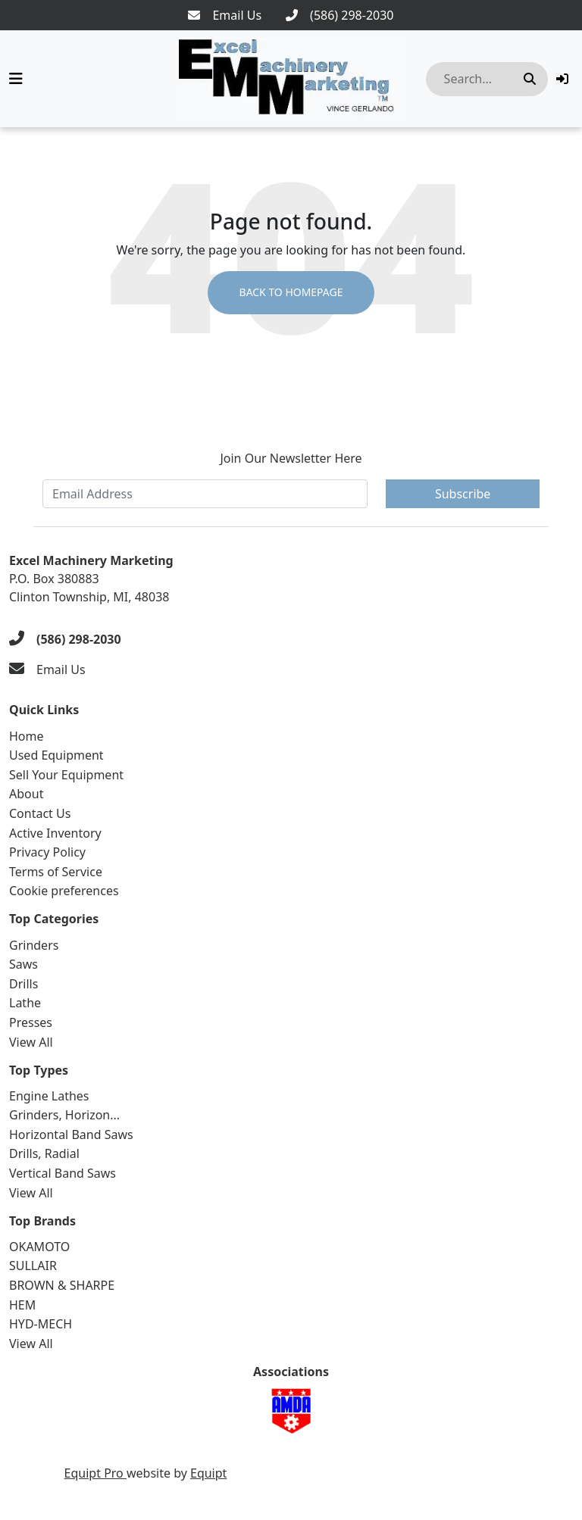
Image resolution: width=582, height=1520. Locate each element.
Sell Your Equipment (66, 774)
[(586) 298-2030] (339, 15)
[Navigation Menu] (16, 78)
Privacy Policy (47, 852)
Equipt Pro (95, 1473)
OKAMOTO (39, 1246)
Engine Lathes (49, 1096)
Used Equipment (56, 755)
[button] (562, 78)
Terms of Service (55, 871)
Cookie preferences (64, 890)
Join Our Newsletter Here (290, 458)
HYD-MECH (40, 1324)
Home (26, 736)
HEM (22, 1305)
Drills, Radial (44, 1153)
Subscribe (462, 493)
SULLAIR (33, 1265)
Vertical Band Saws (62, 1173)
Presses (30, 1022)
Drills (23, 983)
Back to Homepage (291, 293)
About (26, 793)
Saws (23, 964)
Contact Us (39, 813)
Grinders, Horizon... (64, 1114)
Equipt (208, 1473)
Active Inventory (55, 833)
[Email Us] (224, 15)
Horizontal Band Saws (71, 1134)
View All (31, 1042)
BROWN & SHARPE (61, 1285)
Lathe (25, 1002)
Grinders (33, 945)
